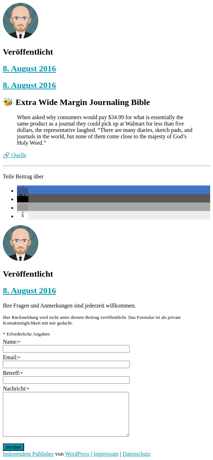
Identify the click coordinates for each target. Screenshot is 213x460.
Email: (11, 357)
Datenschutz (137, 454)
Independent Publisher (28, 454)
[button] (22, 191)
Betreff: (13, 373)
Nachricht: (16, 389)
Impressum (105, 454)
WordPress (77, 454)
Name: (11, 342)
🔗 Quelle (15, 155)
